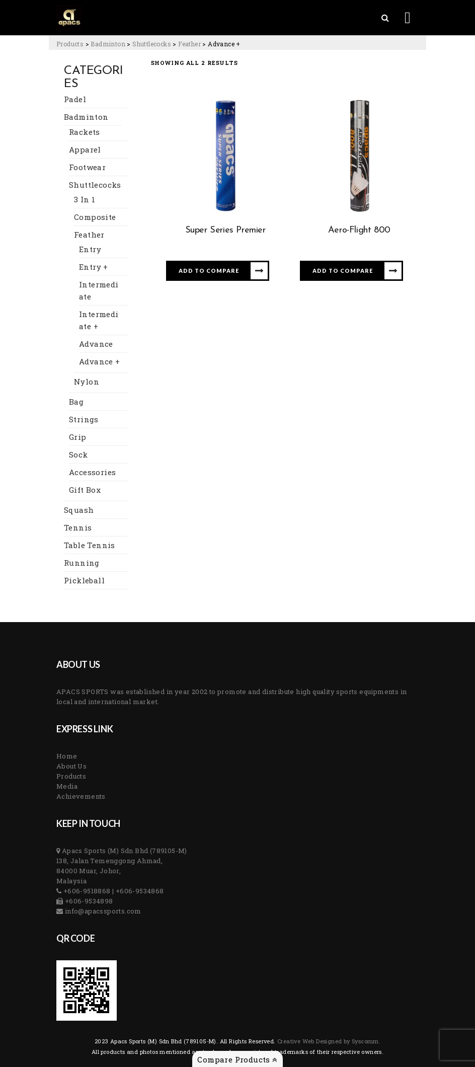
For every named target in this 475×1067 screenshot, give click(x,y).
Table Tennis (89, 545)
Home (66, 755)
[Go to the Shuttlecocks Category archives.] (151, 44)
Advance (96, 344)
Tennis (78, 527)
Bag (76, 402)
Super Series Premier (225, 230)
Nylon (86, 381)
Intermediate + (99, 320)
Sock (78, 454)
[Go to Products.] (70, 44)
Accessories (92, 472)
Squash (79, 510)
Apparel (85, 149)
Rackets (84, 132)
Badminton (86, 117)
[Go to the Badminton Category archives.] (108, 44)
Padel (75, 99)
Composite (95, 217)
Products (71, 776)
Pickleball (84, 580)
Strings (84, 419)
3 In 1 (84, 199)
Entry (90, 249)
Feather (89, 235)
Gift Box (85, 490)
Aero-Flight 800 (359, 230)
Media (66, 786)
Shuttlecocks (95, 185)
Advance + (99, 361)
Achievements (81, 796)
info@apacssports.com (102, 911)
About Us (71, 766)
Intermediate (99, 290)
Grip (78, 437)
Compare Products (237, 1059)
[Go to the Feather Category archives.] (189, 44)
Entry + (93, 267)
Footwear (87, 167)
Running (82, 563)
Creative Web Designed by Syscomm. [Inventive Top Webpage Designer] (328, 1041)
